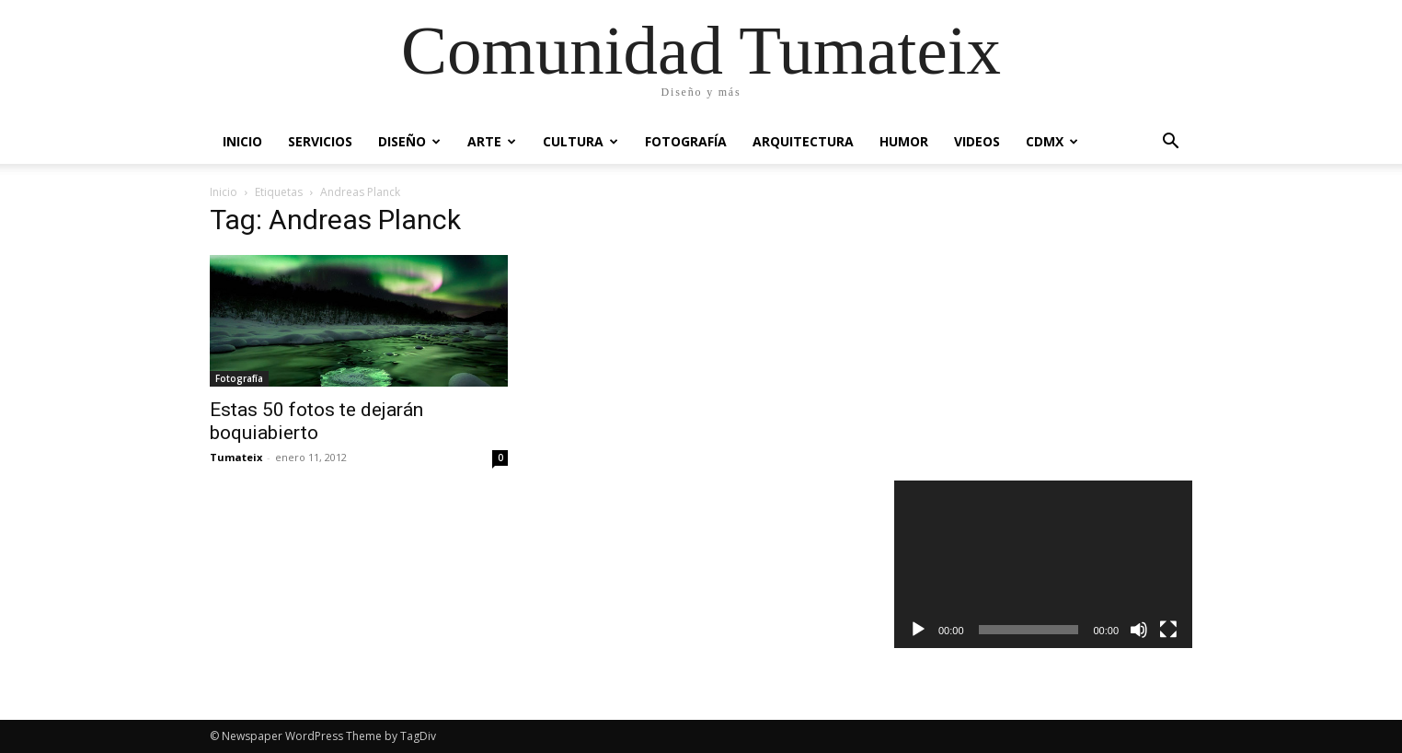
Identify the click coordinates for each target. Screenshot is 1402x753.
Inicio (242, 141)
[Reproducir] (918, 629)
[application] (1043, 564)
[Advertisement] (1043, 326)
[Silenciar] (1139, 629)
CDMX (1052, 141)
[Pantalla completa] (1168, 629)
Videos (977, 141)
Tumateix (236, 457)
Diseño (409, 141)
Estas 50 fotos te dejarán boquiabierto (316, 421)
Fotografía (686, 141)
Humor (903, 141)
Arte (491, 141)
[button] (1170, 143)
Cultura (580, 141)
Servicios (320, 141)
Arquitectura (803, 141)
